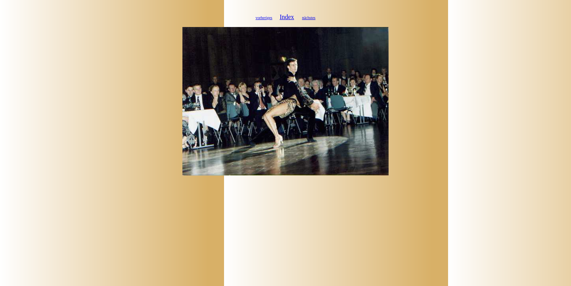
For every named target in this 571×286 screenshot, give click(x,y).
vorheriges (263, 17)
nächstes (309, 17)
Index (287, 17)
